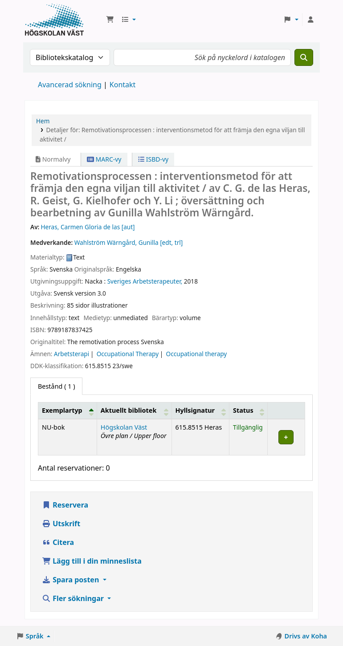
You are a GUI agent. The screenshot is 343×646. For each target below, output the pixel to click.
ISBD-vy (153, 159)
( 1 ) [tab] (56, 386)
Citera (58, 542)
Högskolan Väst (124, 427)
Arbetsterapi (71, 353)
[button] (110, 19)
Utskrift (61, 523)
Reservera (65, 505)
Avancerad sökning (70, 84)
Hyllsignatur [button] (195, 410)
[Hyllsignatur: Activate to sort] (200, 410)
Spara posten (71, 580)
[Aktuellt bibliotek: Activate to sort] (134, 410)
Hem (42, 121)
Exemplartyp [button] (62, 410)
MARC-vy (104, 159)
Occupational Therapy (128, 353)
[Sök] (303, 57)
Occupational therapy (196, 353)
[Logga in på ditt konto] (310, 19)
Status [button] (243, 410)
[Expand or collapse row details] (286, 437)
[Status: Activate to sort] (248, 410)
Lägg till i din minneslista (92, 561)
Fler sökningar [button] (74, 598)
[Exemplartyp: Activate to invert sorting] (67, 410)
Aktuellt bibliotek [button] (128, 410)
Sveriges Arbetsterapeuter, (145, 281)
